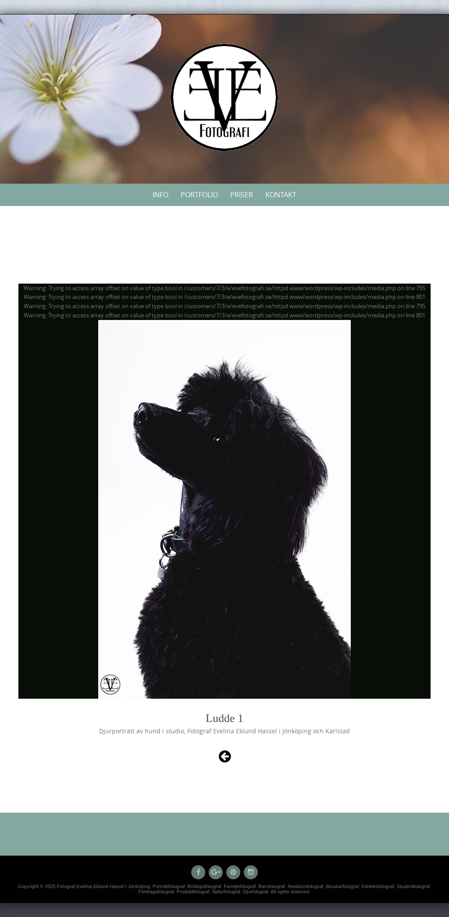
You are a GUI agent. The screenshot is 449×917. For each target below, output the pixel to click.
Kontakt (280, 194)
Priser (241, 194)
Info (160, 194)
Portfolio (199, 194)
